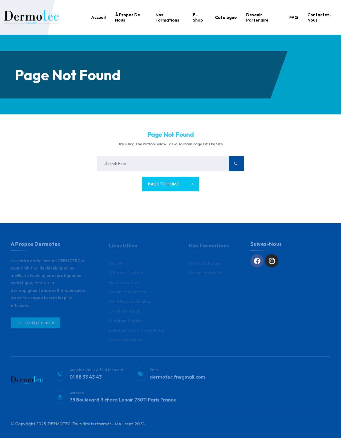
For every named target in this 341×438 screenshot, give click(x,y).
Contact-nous (35, 324)
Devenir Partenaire (257, 17)
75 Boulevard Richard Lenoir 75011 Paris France (123, 401)
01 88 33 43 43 (86, 378)
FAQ (293, 17)
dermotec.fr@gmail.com (177, 378)
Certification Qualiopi (130, 302)
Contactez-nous (319, 17)
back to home (170, 184)
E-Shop (198, 17)
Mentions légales (126, 321)
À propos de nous (127, 17)
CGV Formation (124, 312)
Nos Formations (167, 17)
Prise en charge (204, 264)
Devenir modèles (205, 273)
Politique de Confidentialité (136, 331)
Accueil (98, 17)
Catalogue (226, 17)
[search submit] (236, 163)
